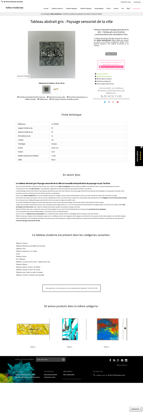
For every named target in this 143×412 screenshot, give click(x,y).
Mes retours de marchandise (73, 377)
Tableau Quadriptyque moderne (26, 382)
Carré (18, 254)
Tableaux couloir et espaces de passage (30, 275)
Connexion (137, 2)
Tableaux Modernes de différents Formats (30, 246)
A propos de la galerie (51, 391)
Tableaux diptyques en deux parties (27, 377)
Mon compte (67, 371)
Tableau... (33, 347)
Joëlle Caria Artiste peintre (50, 399)
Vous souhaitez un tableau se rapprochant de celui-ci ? (111, 64)
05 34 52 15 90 (111, 96)
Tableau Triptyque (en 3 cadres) (26, 380)
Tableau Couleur (22, 243)
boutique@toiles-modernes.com (111, 379)
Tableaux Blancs (22, 264)
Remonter (135, 409)
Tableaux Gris (21, 248)
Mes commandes (68, 375)
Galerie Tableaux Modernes (24, 394)
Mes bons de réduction (71, 387)
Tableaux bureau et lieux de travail (28, 269)
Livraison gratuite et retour (51, 380)
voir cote (67, 205)
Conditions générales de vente (51, 387)
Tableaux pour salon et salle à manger (29, 272)
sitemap (47, 405)
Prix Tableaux (20, 259)
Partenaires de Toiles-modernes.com (51, 394)
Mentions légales (50, 384)
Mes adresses (67, 382)
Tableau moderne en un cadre (26, 251)
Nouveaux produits (50, 375)
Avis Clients (137, 156)
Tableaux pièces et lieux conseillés (28, 267)
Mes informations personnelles (74, 385)
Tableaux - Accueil (21, 400)
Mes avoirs (67, 380)
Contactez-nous (126, 2)
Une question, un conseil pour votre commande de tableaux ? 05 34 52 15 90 (71, 288)
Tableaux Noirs (21, 256)
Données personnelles (51, 402)
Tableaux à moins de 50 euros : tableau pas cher (33, 262)
